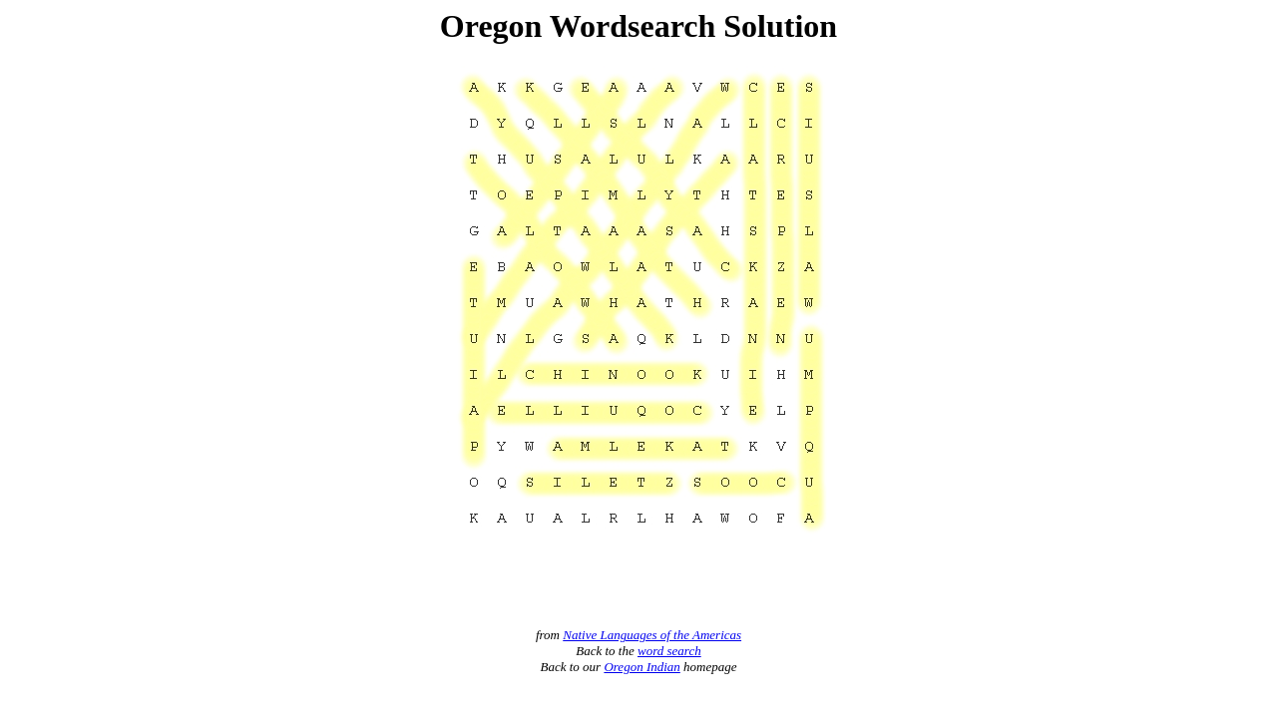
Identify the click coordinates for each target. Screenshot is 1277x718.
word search (669, 650)
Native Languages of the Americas (652, 634)
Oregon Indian (641, 666)
